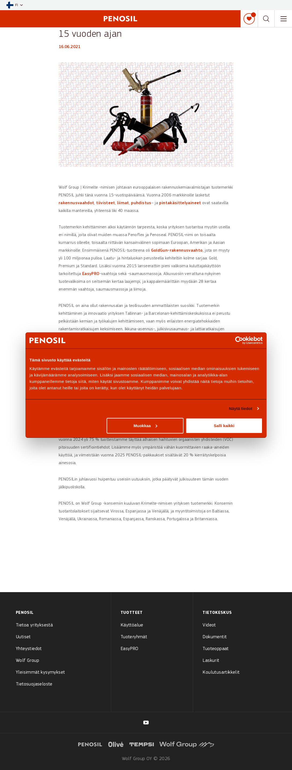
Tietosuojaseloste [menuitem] (34, 684)
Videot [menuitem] (209, 625)
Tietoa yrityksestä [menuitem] (34, 625)
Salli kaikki (224, 425)
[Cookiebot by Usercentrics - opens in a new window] (239, 340)
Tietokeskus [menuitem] (217, 613)
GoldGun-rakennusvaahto (177, 250)
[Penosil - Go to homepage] (120, 18)
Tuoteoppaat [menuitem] (216, 648)
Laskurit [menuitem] (211, 660)
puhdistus (141, 203)
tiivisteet (105, 203)
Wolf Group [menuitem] (27, 660)
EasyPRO (91, 274)
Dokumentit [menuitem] (215, 637)
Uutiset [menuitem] (23, 637)
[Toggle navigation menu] (283, 18)
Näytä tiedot (240, 408)
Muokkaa (145, 425)
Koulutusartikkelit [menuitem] (221, 672)
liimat (123, 203)
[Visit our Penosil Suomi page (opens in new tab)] (146, 722)
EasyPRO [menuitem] (129, 648)
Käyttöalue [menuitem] (132, 625)
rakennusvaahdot (76, 203)
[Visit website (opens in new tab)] (90, 744)
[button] (14, 5)
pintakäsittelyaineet (180, 203)
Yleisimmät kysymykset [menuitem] (40, 672)
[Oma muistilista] (249, 18)
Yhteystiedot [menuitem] (29, 648)
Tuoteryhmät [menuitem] (134, 637)
